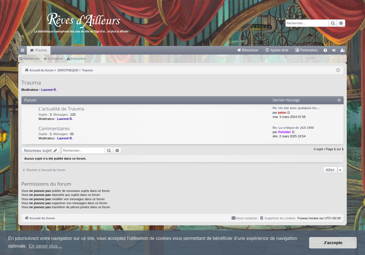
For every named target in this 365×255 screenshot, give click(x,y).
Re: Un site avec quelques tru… (296, 108)
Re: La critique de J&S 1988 (293, 127)
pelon (282, 112)
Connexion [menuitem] (335, 51)
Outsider (284, 132)
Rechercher (31, 58)
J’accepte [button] (333, 242)
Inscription (78, 58)
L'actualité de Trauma (61, 109)
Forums (41, 50)
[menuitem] (248, 50)
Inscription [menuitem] (344, 51)
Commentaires (54, 128)
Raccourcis (24, 51)
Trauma (31, 82)
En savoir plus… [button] (45, 246)
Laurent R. (49, 89)
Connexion (55, 58)
